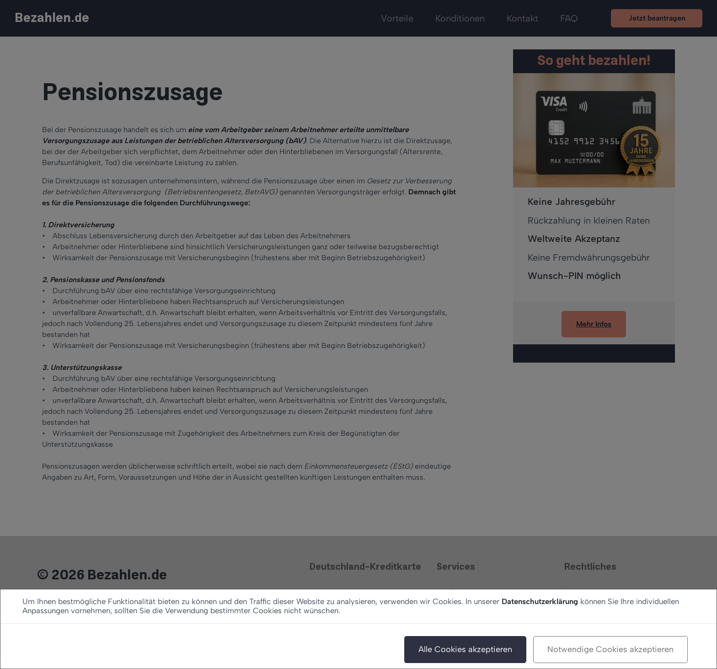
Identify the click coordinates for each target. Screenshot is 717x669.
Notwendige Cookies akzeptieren (610, 649)
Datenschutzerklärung (540, 601)
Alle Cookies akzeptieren (465, 649)
